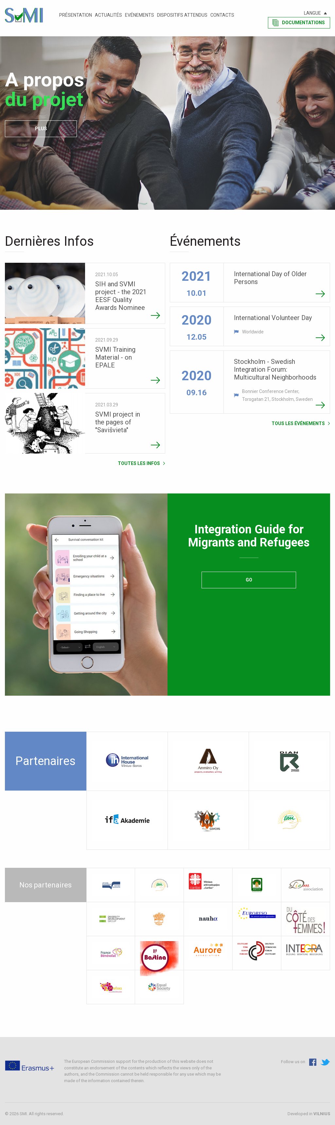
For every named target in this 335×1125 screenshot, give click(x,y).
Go (249, 579)
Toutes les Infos (139, 463)
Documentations (303, 22)
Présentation (75, 15)
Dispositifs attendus (182, 15)
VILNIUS (321, 1113)
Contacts (222, 15)
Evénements (139, 15)
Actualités (108, 15)
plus (41, 128)
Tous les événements (298, 423)
